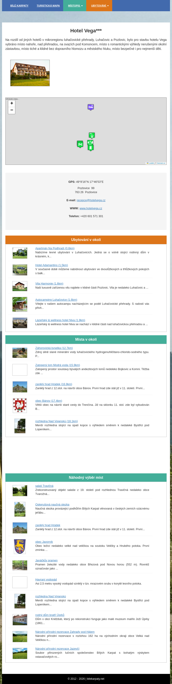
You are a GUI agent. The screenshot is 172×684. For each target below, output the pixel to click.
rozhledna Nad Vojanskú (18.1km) (56, 421)
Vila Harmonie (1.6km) (49, 283)
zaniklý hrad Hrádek (47, 525)
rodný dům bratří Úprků (49, 615)
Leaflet (150, 163)
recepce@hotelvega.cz (91, 200)
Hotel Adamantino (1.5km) (51, 265)
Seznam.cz (161, 163)
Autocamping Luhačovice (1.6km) (56, 299)
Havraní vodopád (46, 579)
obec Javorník (44, 541)
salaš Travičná (44, 486)
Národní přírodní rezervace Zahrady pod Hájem (65, 631)
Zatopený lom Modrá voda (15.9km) (57, 365)
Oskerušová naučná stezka (52, 504)
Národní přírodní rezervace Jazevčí (57, 648)
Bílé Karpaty (19, 5)
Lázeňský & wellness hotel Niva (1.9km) (60, 320)
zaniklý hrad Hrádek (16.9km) (53, 384)
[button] (90, 148)
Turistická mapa (48, 5)
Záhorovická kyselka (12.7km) (54, 348)
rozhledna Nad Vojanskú (50, 596)
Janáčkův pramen (46, 560)
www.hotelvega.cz (91, 208)
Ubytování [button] (100, 5)
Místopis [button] (75, 5)
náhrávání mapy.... (85, 131)
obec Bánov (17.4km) (48, 400)
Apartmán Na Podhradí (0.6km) (55, 248)
